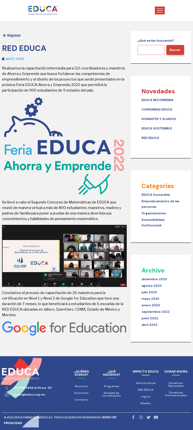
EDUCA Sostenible (156, 195)
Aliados (145, 403)
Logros (145, 396)
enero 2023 (151, 305)
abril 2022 (150, 325)
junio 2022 (150, 318)
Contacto (81, 399)
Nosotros (81, 386)
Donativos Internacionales (176, 394)
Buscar (175, 50)
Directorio (81, 393)
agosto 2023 (152, 286)
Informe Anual (145, 383)
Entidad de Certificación (111, 394)
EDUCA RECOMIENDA (157, 100)
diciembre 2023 (154, 279)
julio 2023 (149, 292)
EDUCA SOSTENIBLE (157, 128)
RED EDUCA (150, 138)
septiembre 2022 (156, 312)
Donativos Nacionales (176, 384)
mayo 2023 (150, 299)
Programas (111, 386)
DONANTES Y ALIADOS (159, 119)
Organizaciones (154, 213)
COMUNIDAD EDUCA (157, 109)
